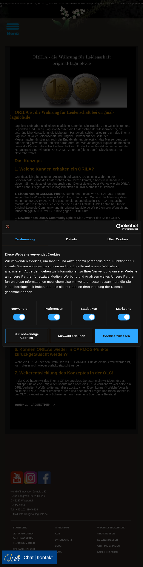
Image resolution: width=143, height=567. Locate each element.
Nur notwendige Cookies (26, 336)
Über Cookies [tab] (118, 239)
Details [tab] (71, 239)
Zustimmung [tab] (25, 239)
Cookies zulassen (116, 336)
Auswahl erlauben (71, 336)
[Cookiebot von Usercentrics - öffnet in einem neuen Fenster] (119, 227)
